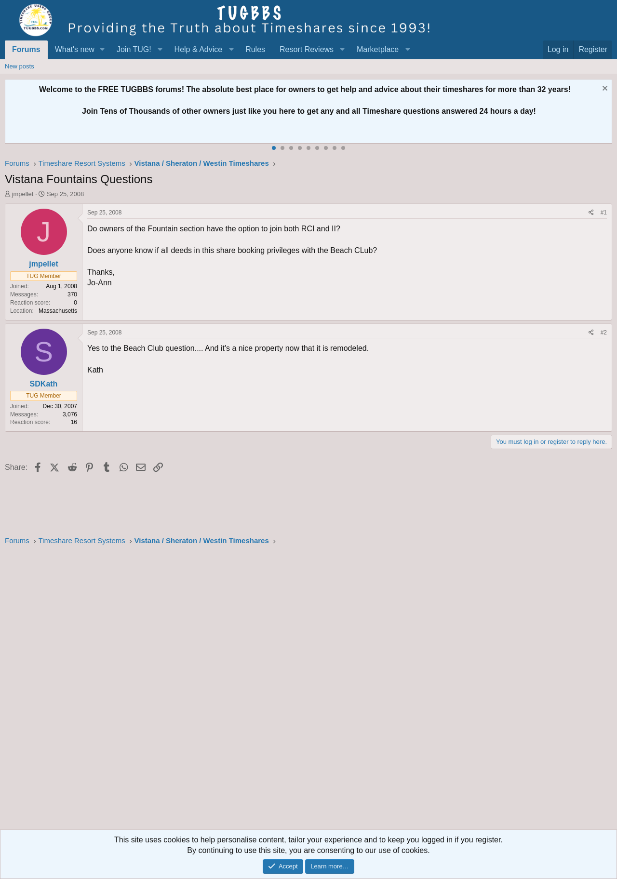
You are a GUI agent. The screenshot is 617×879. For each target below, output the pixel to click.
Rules (255, 49)
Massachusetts (58, 310)
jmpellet (23, 194)
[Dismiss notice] (604, 89)
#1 (604, 212)
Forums (26, 49)
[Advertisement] (294, 690)
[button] (102, 49)
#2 (604, 332)
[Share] (591, 212)
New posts (19, 66)
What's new (74, 49)
